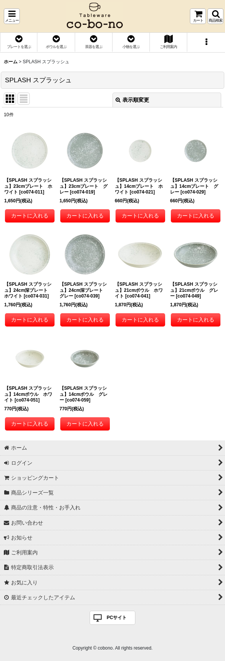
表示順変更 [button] (132, 100)
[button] (12, 16)
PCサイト (117, 617)
